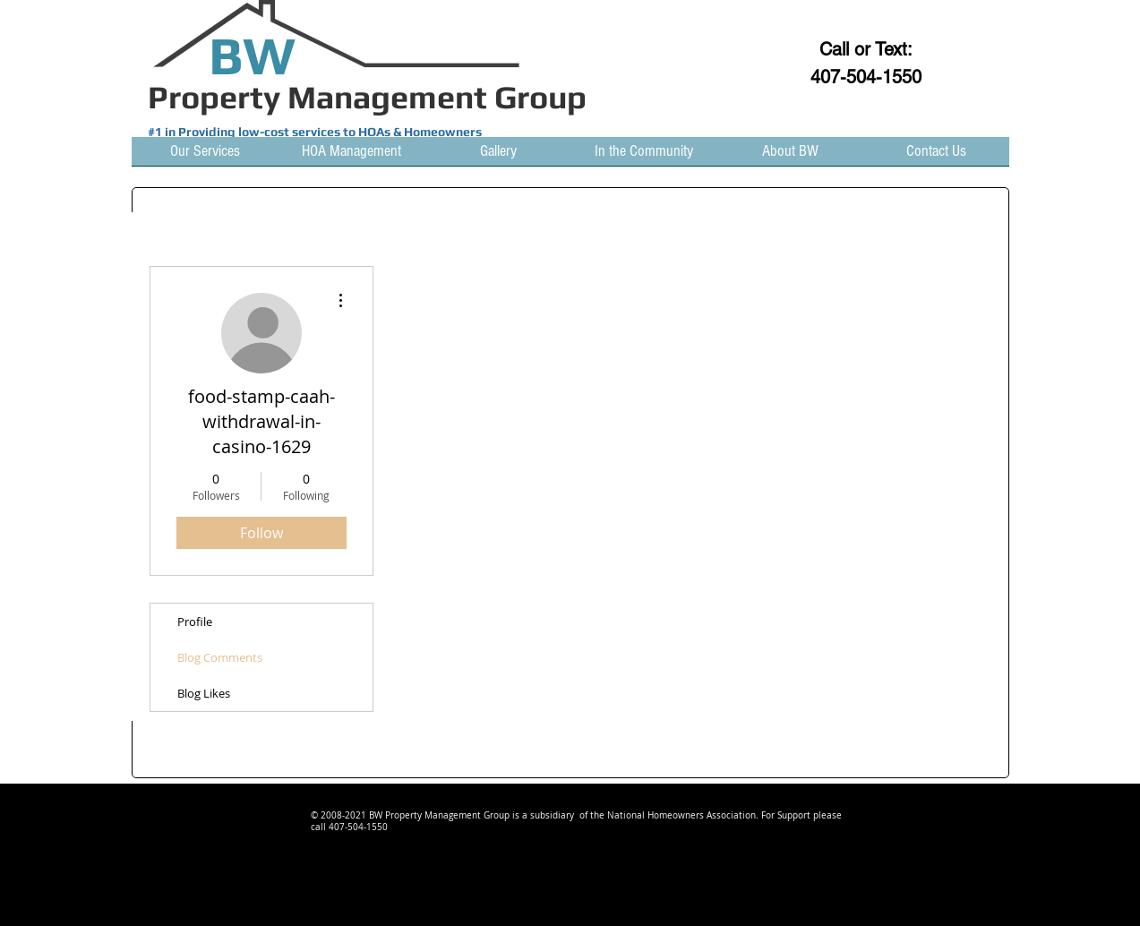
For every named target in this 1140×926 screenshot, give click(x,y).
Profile (194, 621)
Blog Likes (203, 693)
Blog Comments (219, 657)
